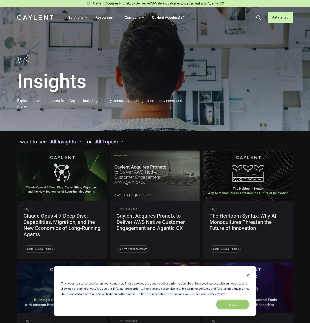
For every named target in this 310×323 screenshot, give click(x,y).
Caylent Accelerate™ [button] (170, 17)
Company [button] (135, 17)
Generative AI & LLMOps (39, 249)
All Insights (66, 142)
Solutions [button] (78, 17)
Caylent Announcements (132, 249)
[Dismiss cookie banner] (247, 275)
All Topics (109, 142)
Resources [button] (106, 17)
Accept (233, 304)
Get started (280, 17)
